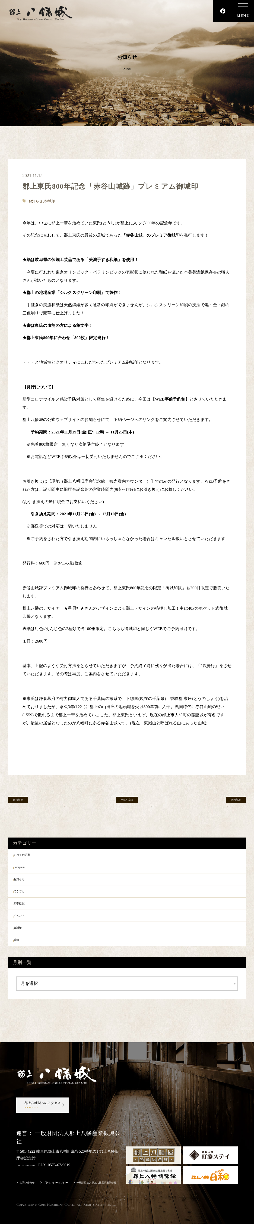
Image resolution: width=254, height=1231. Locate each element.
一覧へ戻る (127, 802)
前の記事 (24, 802)
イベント (26, 927)
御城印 (24, 941)
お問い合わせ (30, 1190)
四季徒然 (26, 912)
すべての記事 (30, 856)
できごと (26, 898)
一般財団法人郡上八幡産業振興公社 (123, 1190)
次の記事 (229, 802)
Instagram (26, 870)
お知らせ (26, 884)
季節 (22, 955)
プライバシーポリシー (68, 1190)
